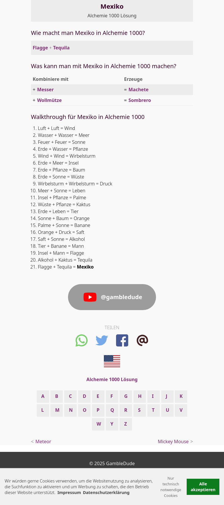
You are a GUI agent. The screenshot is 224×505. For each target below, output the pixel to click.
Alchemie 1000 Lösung (111, 15)
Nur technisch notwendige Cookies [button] (170, 487)
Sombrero (139, 100)
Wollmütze (49, 100)
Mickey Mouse (173, 441)
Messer (45, 89)
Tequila (61, 47)
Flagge (40, 47)
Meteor (43, 441)
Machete (138, 89)
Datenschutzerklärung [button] (106, 492)
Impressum (69, 492)
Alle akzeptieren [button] (203, 486)
